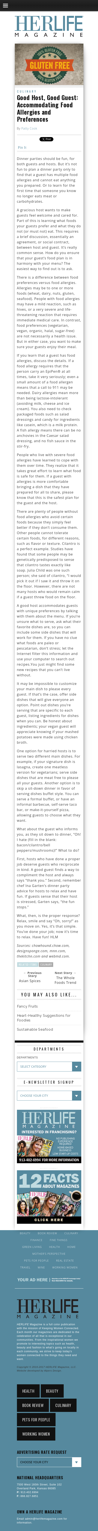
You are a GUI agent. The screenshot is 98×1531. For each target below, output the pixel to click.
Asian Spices (30, 980)
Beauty (25, 1233)
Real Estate (65, 1261)
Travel (25, 1267)
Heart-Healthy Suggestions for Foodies (44, 1018)
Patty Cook (29, 128)
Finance (36, 1240)
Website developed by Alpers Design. (39, 1370)
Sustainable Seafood (35, 1029)
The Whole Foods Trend (66, 980)
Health (54, 1247)
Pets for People (36, 1261)
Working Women (65, 1267)
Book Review (47, 1233)
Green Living (32, 1247)
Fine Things (58, 1240)
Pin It (22, 147)
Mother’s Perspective (49, 1254)
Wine (41, 1267)
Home (71, 1247)
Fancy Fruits (27, 1006)
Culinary (27, 91)
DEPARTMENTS (27, 1057)
